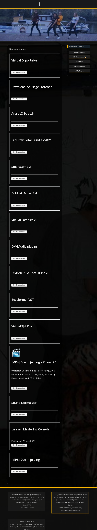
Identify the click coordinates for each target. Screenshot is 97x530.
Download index (79, 52)
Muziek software (79, 66)
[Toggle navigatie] (48, 4)
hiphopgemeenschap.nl (72, 510)
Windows (79, 62)
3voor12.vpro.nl (28, 508)
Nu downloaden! (19, 72)
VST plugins (79, 71)
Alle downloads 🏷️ (79, 57)
